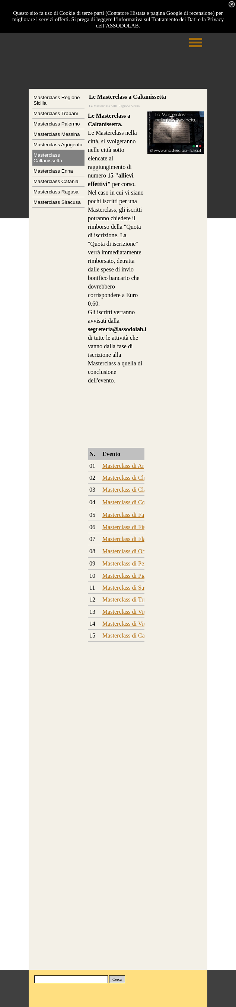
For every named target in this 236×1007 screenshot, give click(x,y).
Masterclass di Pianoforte (132, 576)
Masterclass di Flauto (127, 539)
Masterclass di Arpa (126, 466)
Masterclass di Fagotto (129, 515)
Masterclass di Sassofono (132, 587)
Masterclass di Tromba (129, 599)
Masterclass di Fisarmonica (135, 527)
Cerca (117, 979)
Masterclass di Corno (127, 502)
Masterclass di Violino (129, 612)
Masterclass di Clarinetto (132, 489)
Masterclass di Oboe (126, 551)
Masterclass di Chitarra (129, 478)
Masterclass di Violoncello (134, 623)
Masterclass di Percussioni (134, 563)
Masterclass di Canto (127, 635)
